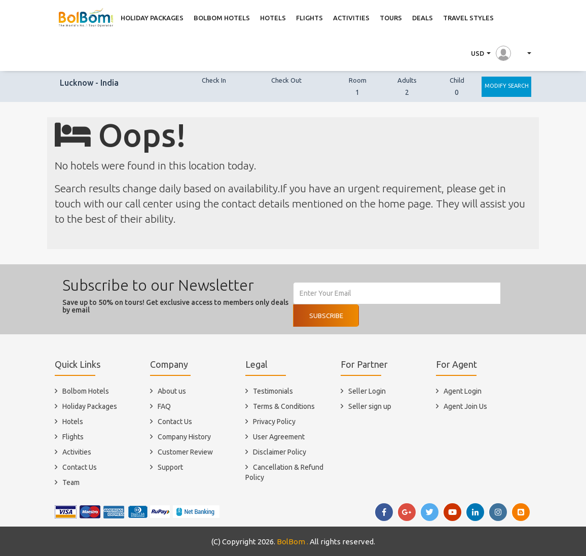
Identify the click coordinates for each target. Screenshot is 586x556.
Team (71, 482)
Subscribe (326, 315)
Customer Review (185, 452)
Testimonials (273, 391)
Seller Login (367, 391)
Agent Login (463, 391)
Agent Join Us (465, 406)
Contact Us (79, 467)
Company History (184, 437)
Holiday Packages (89, 406)
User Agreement (279, 437)
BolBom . (292, 541)
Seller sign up (369, 406)
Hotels (72, 422)
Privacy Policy (274, 422)
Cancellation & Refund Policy (284, 472)
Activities (76, 452)
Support (170, 467)
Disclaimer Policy (279, 452)
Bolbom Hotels (85, 391)
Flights (73, 437)
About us (172, 391)
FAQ (164, 406)
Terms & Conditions (284, 406)
